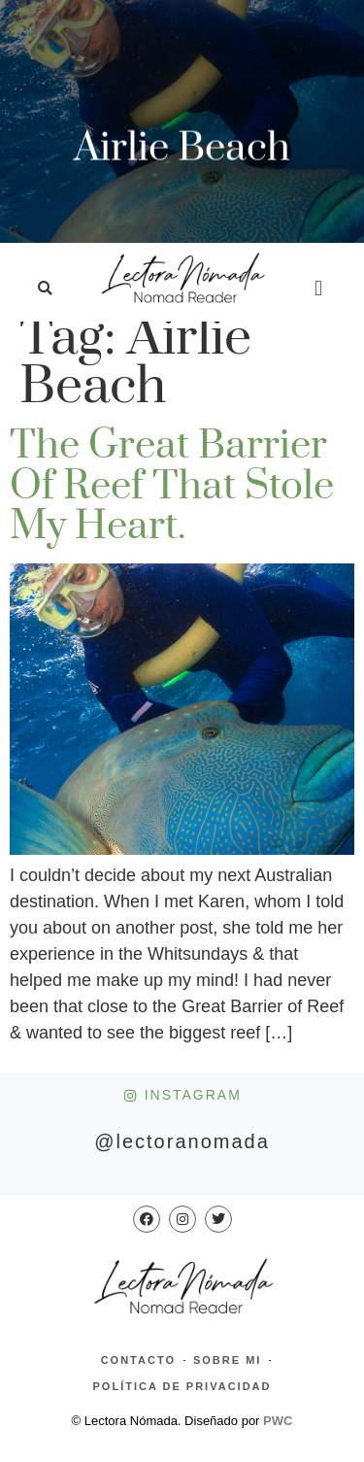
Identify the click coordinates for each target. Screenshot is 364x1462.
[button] (45, 289)
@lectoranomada (182, 1141)
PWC (277, 1420)
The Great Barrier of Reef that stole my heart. (172, 487)
